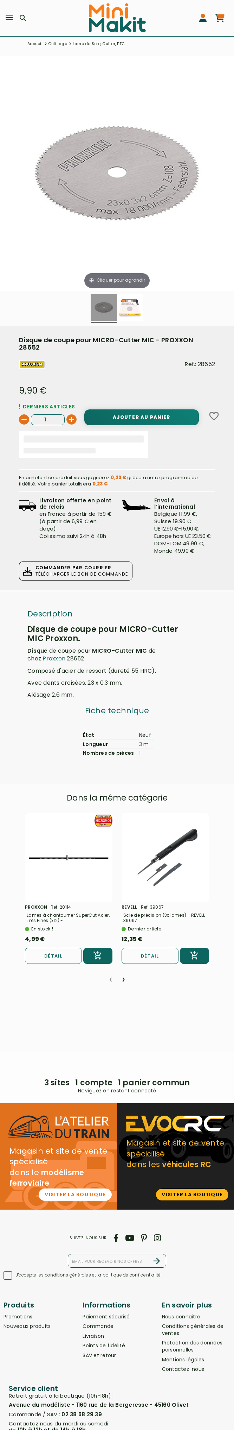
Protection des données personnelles (192, 1346)
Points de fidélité (104, 1345)
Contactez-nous (183, 1369)
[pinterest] (144, 1238)
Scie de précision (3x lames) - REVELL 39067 (164, 917)
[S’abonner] (156, 1261)
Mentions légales (183, 1359)
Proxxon (54, 658)
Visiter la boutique (75, 1194)
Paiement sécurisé (106, 1316)
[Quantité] (48, 419)
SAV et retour (99, 1355)
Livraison (93, 1336)
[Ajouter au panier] (141, 417)
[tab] (117, 712)
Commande (98, 1326)
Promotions (18, 1316)
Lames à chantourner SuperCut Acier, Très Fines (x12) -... (68, 917)
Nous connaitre (181, 1316)
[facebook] (116, 1238)
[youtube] (129, 1238)
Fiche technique (117, 710)
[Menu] (9, 18)
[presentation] (110, 976)
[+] (71, 419)
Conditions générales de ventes (193, 1330)
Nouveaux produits (27, 1326)
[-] (24, 419)
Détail (53, 956)
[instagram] (157, 1238)
